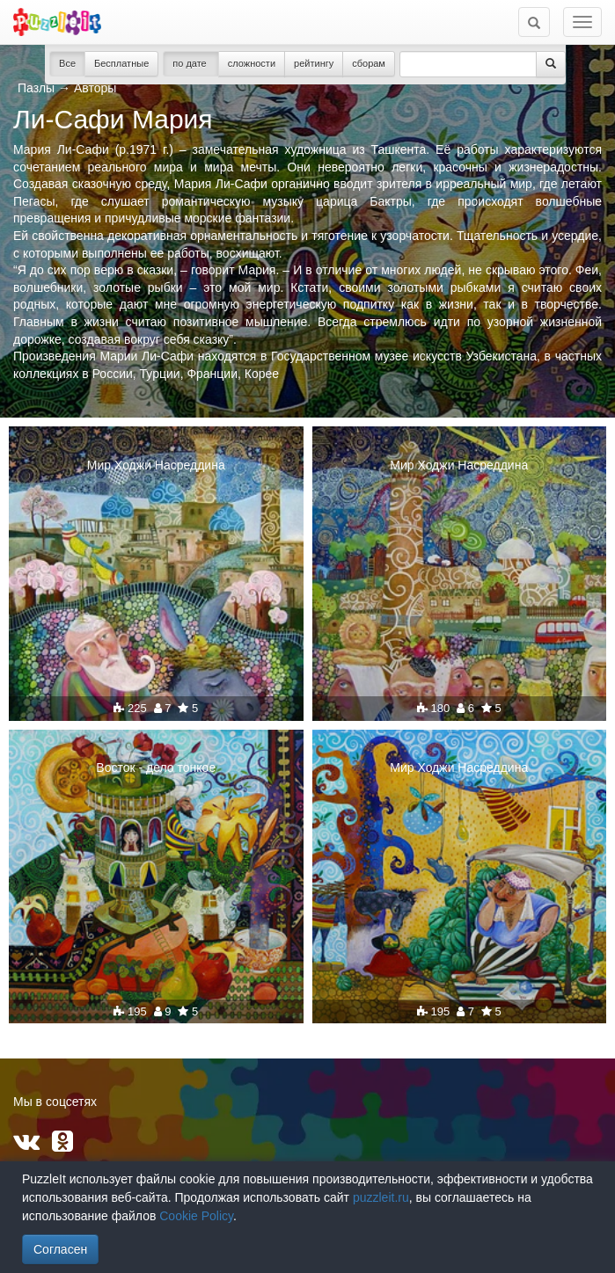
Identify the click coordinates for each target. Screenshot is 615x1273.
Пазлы (36, 88)
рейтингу (313, 63)
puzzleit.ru (381, 1197)
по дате (190, 63)
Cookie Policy (196, 1216)
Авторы (95, 88)
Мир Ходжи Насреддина (156, 465)
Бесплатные (121, 63)
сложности (251, 63)
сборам (368, 63)
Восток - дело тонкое (156, 767)
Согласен (60, 1249)
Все (67, 63)
